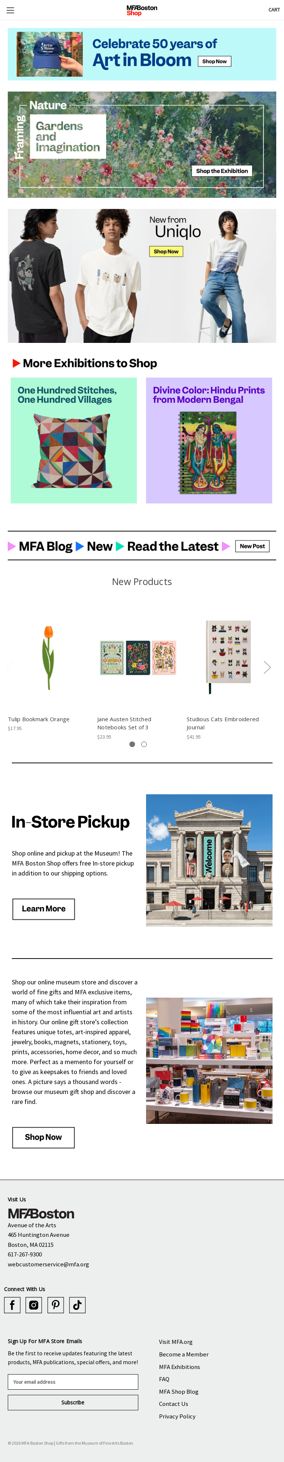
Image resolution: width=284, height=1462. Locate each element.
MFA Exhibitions (179, 1367)
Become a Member (184, 1354)
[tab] (132, 744)
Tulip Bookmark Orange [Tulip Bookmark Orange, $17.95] (39, 719)
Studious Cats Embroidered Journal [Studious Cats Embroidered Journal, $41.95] (223, 723)
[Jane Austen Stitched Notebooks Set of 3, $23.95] (138, 657)
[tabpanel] (49, 668)
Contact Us (173, 1404)
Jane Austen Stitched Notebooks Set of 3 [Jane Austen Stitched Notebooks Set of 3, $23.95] (124, 723)
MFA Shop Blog (179, 1391)
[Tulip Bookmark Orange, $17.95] (48, 657)
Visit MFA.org (176, 1342)
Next (267, 667)
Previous (9, 667)
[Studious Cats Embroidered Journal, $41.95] (227, 657)
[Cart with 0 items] (274, 10)
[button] (142, 54)
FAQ (164, 1379)
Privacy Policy (177, 1416)
